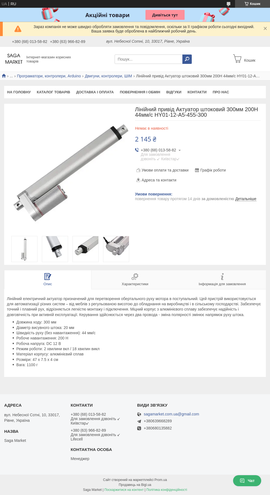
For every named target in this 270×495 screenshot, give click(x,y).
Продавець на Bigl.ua (135, 485)
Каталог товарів (53, 92)
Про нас (221, 92)
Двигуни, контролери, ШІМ (108, 76)
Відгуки (173, 92)
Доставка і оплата (95, 92)
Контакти (197, 92)
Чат (247, 480)
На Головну (19, 92)
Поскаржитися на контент (124, 490)
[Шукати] (187, 59)
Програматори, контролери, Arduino (49, 76)
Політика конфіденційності (166, 490)
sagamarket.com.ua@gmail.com (171, 414)
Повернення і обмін (140, 92)
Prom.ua (161, 480)
